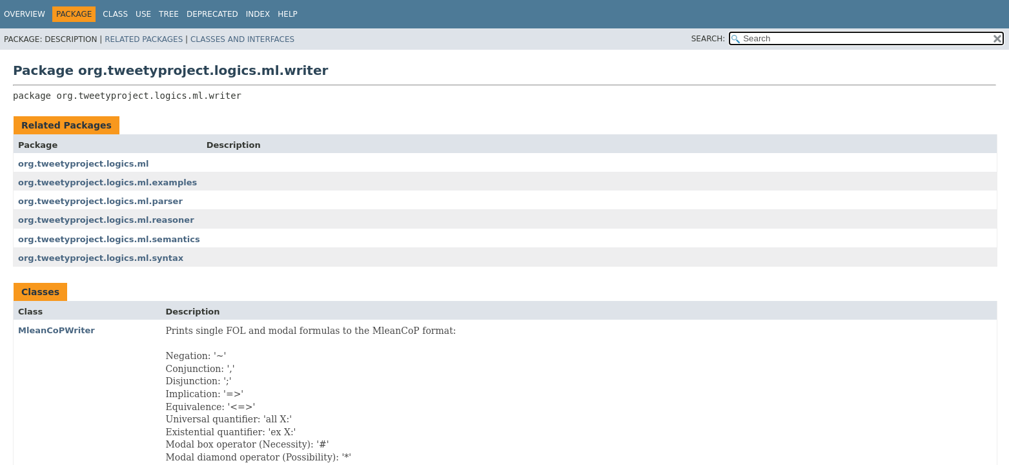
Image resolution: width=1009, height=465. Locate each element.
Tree (169, 14)
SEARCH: (708, 38)
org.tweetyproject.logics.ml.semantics (109, 239)
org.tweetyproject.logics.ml (83, 164)
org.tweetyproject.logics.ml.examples (107, 182)
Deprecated (212, 14)
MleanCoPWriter (56, 330)
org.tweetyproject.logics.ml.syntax (100, 258)
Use (143, 14)
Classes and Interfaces (242, 39)
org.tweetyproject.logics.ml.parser (100, 201)
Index (258, 14)
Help (288, 14)
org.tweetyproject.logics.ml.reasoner (106, 220)
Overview (24, 14)
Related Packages (144, 39)
